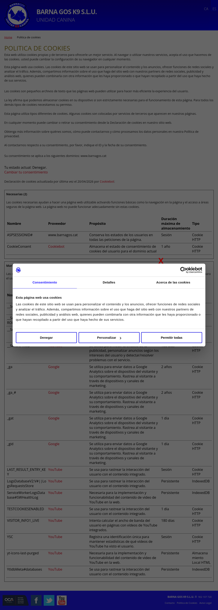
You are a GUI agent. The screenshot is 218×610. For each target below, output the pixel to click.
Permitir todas (171, 337)
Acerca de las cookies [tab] (173, 282)
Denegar (46, 337)
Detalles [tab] (109, 282)
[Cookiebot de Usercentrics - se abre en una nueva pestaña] (183, 270)
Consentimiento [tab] (45, 282)
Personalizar (109, 337)
